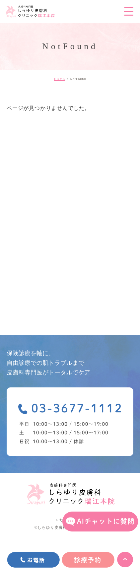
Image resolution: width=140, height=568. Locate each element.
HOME (59, 79)
